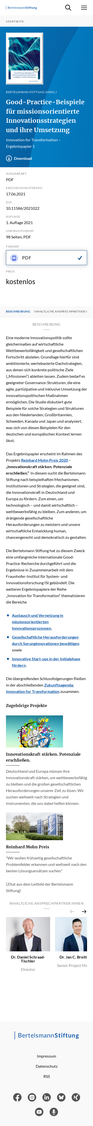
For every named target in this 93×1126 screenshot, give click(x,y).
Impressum (46, 1056)
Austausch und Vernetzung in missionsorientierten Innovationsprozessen (37, 621)
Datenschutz (47, 1066)
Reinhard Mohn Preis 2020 (44, 460)
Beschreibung (18, 311)
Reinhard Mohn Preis (27, 846)
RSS (46, 1076)
